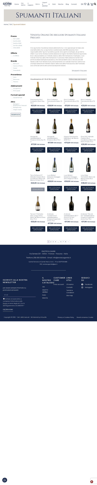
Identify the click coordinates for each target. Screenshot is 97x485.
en (82, 4)
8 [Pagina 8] (65, 242)
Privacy (5, 303)
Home (16, 4)
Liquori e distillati (45, 4)
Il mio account (59, 284)
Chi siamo (23, 4)
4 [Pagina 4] (55, 242)
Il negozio (30, 4)
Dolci (54, 4)
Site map (69, 296)
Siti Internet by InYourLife (38, 317)
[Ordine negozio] (78, 79)
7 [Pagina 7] (63, 242)
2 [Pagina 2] (50, 242)
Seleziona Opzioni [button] (38, 111)
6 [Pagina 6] (60, 242)
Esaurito (38, 189)
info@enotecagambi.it (62, 258)
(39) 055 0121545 (39, 258)
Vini (37, 4)
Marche (60, 4)
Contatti (74, 4)
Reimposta (15, 114)
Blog (67, 4)
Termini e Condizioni (70, 291)
